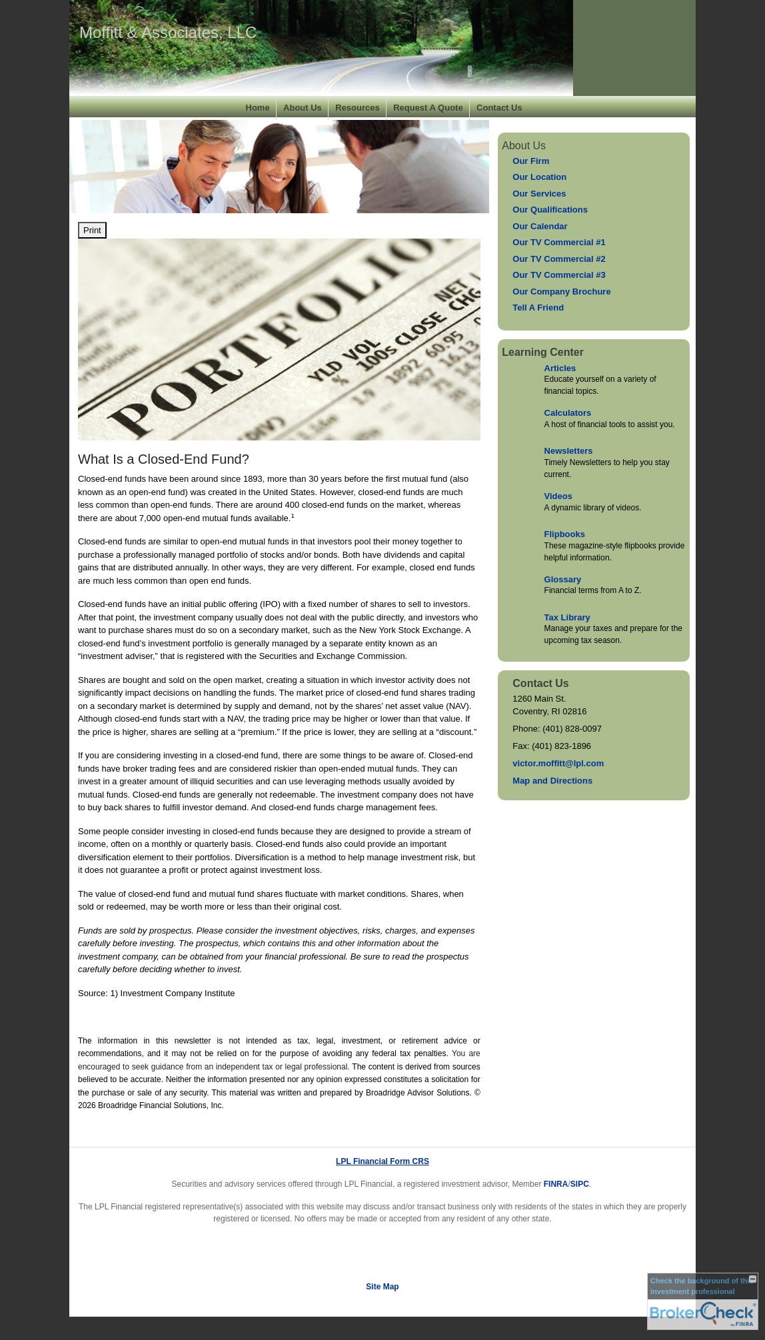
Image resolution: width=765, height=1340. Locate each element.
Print (92, 230)
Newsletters (568, 451)
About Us (302, 108)
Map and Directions (552, 781)
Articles (560, 368)
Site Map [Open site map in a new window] (382, 1286)
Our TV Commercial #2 (558, 259)
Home (258, 108)
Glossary (563, 579)
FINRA (556, 1184)
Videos (558, 496)
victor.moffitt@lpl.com (558, 763)
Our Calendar (539, 226)
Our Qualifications (550, 210)
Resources (357, 108)
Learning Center (543, 352)
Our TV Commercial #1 (558, 242)
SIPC (579, 1184)
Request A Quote (428, 108)
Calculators (568, 413)
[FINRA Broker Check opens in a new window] (702, 1301)
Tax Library (567, 617)
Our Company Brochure (561, 292)
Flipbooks (564, 534)
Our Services (539, 194)
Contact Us (499, 108)
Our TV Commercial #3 (558, 275)
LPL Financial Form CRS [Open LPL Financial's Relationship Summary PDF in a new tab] (382, 1161)
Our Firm (530, 161)
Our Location (539, 177)
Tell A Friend (538, 308)
